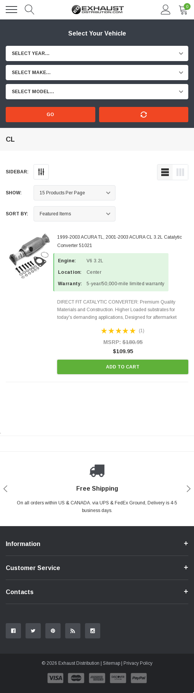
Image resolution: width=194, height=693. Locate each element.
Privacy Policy (137, 663)
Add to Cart (122, 367)
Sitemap (111, 663)
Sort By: (17, 213)
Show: (14, 192)
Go (50, 114)
